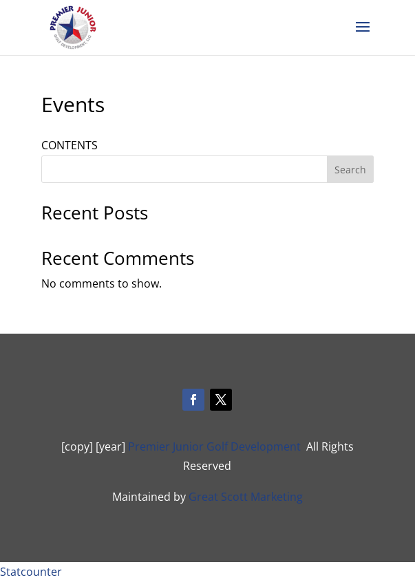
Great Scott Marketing (246, 496)
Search (350, 169)
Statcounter (31, 571)
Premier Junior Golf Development (214, 446)
